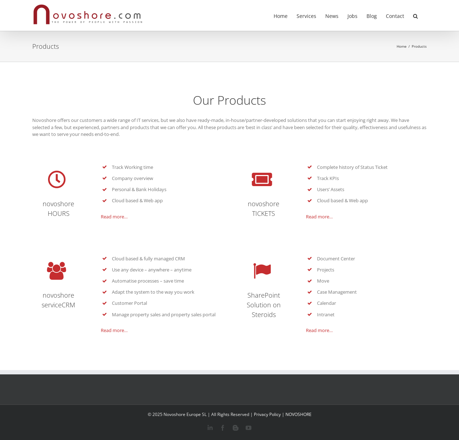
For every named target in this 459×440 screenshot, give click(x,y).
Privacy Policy (267, 414)
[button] (415, 15)
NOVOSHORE (298, 414)
